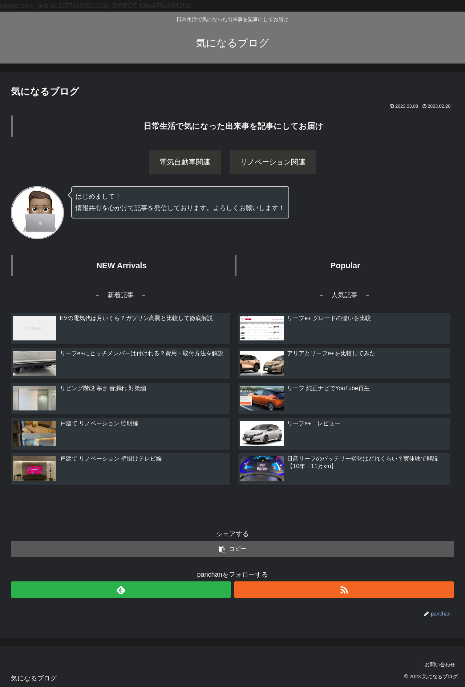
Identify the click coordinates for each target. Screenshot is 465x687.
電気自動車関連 (184, 162)
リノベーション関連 (273, 162)
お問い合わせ (440, 664)
